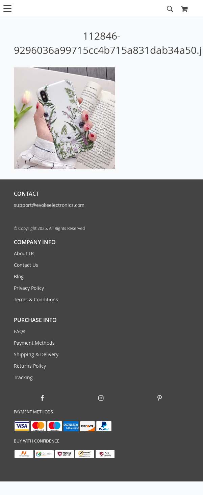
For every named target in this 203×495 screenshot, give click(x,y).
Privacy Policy (29, 288)
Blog (19, 276)
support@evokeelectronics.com (49, 205)
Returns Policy (30, 366)
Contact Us (26, 265)
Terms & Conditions (36, 299)
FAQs (19, 331)
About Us (24, 253)
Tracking (23, 377)
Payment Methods (34, 343)
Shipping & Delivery (36, 354)
